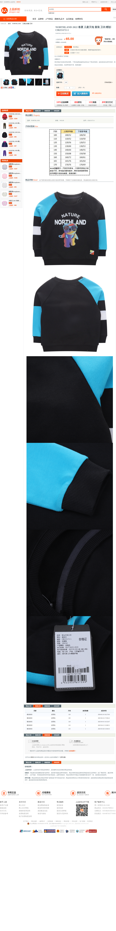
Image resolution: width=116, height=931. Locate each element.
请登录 (18, 2)
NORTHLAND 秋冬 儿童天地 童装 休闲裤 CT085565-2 (15, 123)
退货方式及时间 (62, 813)
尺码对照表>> (108, 82)
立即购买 (63, 93)
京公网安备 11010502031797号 (37, 823)
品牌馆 (41, 19)
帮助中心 (94, 2)
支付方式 (3, 811)
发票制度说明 (24, 813)
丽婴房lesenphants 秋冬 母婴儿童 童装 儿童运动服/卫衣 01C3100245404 (15, 182)
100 (66, 82)
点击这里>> (72, 751)
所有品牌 (74, 821)
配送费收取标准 (43, 805)
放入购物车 (81, 93)
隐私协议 (58, 821)
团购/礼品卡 (59, 19)
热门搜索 (82, 821)
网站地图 (34, 821)
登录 (32, 757)
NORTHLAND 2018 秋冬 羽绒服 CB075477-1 (15, 114)
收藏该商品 (98, 93)
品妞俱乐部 (103, 2)
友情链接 (50, 821)
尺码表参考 (4, 813)
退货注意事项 (61, 811)
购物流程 (3, 808)
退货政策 (60, 805)
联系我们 (90, 821)
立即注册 (62, 757)
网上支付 (22, 805)
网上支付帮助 (24, 808)
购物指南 (47, 111)
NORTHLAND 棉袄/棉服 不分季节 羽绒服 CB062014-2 (15, 141)
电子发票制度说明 (25, 816)
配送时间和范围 (43, 808)
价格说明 (56, 111)
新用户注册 (4, 805)
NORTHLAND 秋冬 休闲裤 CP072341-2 (15, 150)
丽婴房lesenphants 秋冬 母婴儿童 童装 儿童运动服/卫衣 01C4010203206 (15, 173)
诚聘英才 (42, 821)
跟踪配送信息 (42, 811)
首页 (34, 19)
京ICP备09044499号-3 (55, 823)
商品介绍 (28, 111)
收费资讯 (79, 19)
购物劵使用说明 (24, 811)
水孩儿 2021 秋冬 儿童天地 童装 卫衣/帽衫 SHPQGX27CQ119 (15, 200)
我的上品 (85, 2)
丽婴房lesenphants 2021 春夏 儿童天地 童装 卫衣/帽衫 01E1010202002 (15, 191)
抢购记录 (38, 111)
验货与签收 (42, 813)
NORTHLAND (16, 23)
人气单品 (49, 19)
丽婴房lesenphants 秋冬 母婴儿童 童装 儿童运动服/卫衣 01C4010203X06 (15, 164)
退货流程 (60, 808)
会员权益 (69, 19)
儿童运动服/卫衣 (27, 23)
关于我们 (26, 821)
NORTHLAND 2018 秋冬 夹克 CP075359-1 (15, 132)
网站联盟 (66, 821)
